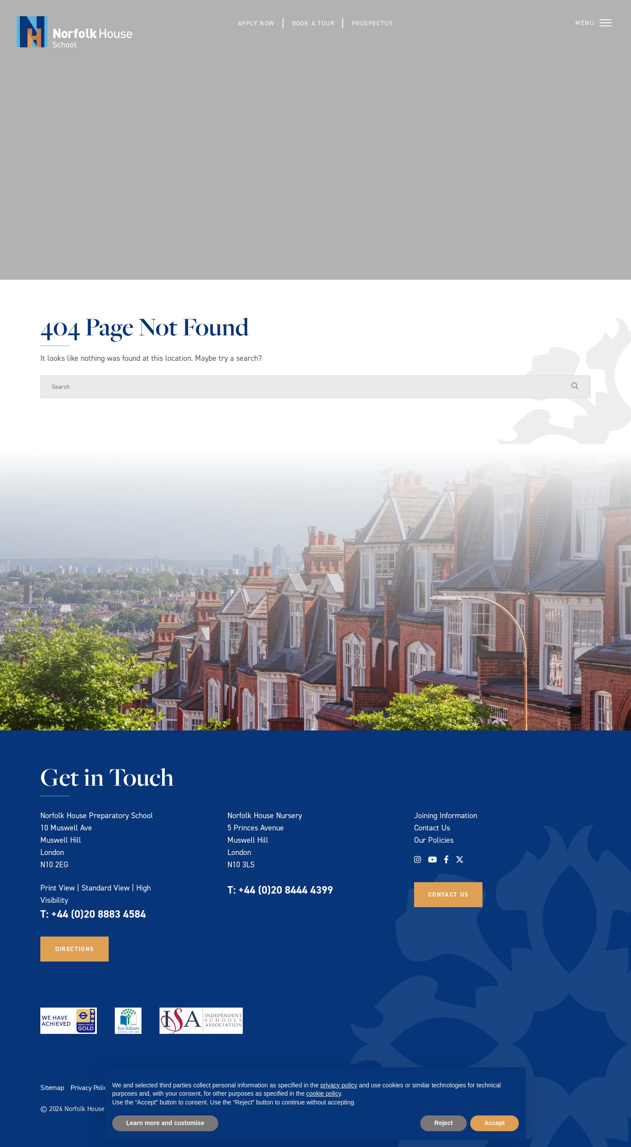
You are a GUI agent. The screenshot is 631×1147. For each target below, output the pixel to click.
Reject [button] (443, 1122)
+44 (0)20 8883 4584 (98, 914)
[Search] (306, 386)
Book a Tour (313, 23)
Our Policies (434, 839)
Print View (57, 887)
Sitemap (52, 1087)
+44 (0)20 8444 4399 (285, 890)
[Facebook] (446, 859)
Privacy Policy (90, 1087)
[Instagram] (417, 859)
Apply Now (256, 23)
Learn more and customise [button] (165, 1122)
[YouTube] (432, 859)
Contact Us (432, 827)
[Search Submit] (574, 386)
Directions (74, 949)
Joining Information (445, 815)
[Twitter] (460, 859)
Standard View (106, 887)
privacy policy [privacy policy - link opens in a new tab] (338, 1085)
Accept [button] (494, 1122)
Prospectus (372, 23)
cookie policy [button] (323, 1093)
